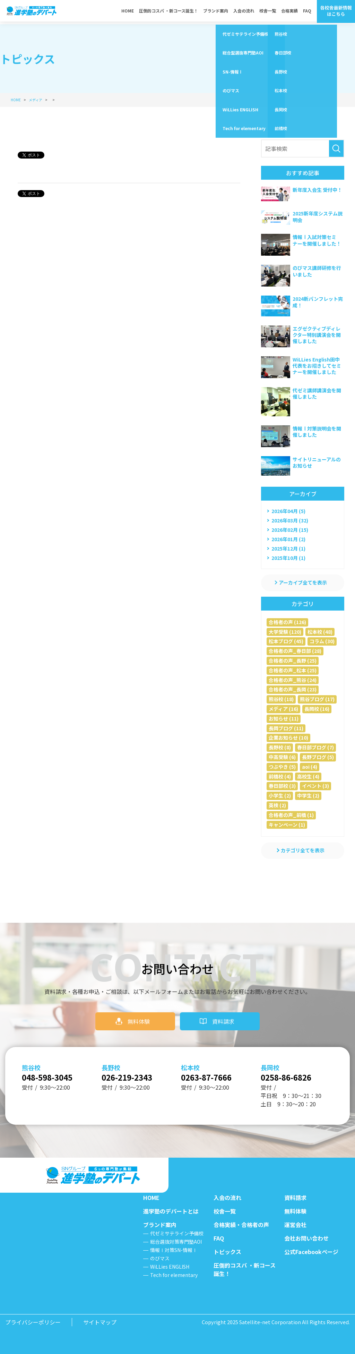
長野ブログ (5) (318, 756)
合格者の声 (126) (287, 622)
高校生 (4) (308, 776)
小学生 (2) (280, 795)
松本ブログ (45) (286, 641)
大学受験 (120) (285, 631)
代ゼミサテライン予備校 (177, 1233)
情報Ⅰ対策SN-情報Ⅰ (173, 1249)
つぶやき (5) (282, 766)
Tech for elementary (174, 1274)
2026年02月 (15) (289, 529)
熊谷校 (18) (281, 699)
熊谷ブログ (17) (317, 699)
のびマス (160, 1258)
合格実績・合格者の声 (241, 1224)
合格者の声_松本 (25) (293, 670)
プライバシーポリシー (33, 1322)
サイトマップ (99, 1322)
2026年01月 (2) (288, 539)
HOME (127, 12)
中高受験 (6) (282, 756)
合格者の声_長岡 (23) (293, 689)
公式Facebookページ (311, 1251)
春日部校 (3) (282, 785)
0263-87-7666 (212, 1076)
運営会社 (295, 1224)
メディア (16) (283, 708)
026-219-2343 (132, 1076)
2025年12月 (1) (288, 548)
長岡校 (270, 1064)
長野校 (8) (280, 747)
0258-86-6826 (291, 1076)
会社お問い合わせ (306, 1238)
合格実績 (289, 12)
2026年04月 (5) (288, 511)
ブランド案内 (215, 12)
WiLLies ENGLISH (169, 1266)
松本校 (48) (320, 631)
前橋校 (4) (280, 776)
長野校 (111, 1064)
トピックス (227, 1251)
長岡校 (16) (316, 708)
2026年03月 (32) (289, 520)
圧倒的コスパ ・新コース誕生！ (168, 12)
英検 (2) (277, 805)
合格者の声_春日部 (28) (295, 650)
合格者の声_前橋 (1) (291, 814)
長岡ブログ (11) (286, 728)
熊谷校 (31, 1064)
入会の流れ (243, 12)
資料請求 (223, 1018)
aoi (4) (309, 766)
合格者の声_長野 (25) (293, 660)
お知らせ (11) (283, 718)
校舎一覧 (267, 12)
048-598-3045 (53, 1076)
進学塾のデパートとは (171, 1211)
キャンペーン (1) (287, 824)
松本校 (190, 1064)
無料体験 (139, 1018)
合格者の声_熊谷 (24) (293, 679)
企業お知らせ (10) (288, 737)
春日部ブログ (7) (315, 747)
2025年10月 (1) (288, 557)
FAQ (307, 12)
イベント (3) (315, 785)
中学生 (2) (308, 795)
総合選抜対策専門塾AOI (176, 1241)
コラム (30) (322, 641)
